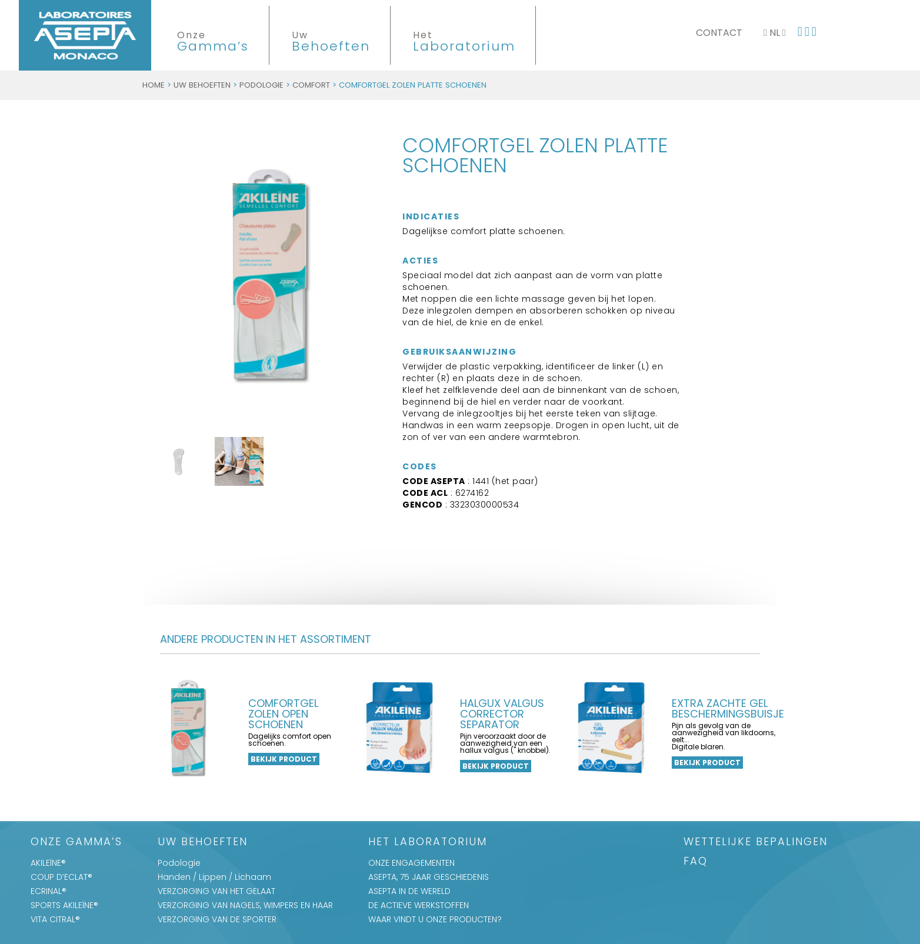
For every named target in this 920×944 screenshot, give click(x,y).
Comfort (311, 85)
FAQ (696, 862)
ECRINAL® (48, 891)
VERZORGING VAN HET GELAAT (216, 891)
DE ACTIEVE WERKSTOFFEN (418, 905)
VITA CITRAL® (55, 919)
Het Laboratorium (427, 842)
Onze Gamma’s (76, 842)
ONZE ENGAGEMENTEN (411, 863)
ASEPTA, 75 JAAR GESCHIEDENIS (428, 877)
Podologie (261, 85)
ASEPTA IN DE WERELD (409, 891)
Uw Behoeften (202, 85)
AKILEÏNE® (48, 863)
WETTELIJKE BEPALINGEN (756, 842)
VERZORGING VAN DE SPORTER (217, 919)
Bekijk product (284, 759)
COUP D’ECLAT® (61, 877)
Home (153, 85)
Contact (719, 32)
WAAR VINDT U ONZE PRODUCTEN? (435, 919)
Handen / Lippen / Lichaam (214, 877)
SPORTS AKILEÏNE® (64, 905)
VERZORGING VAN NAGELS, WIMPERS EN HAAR (245, 905)
